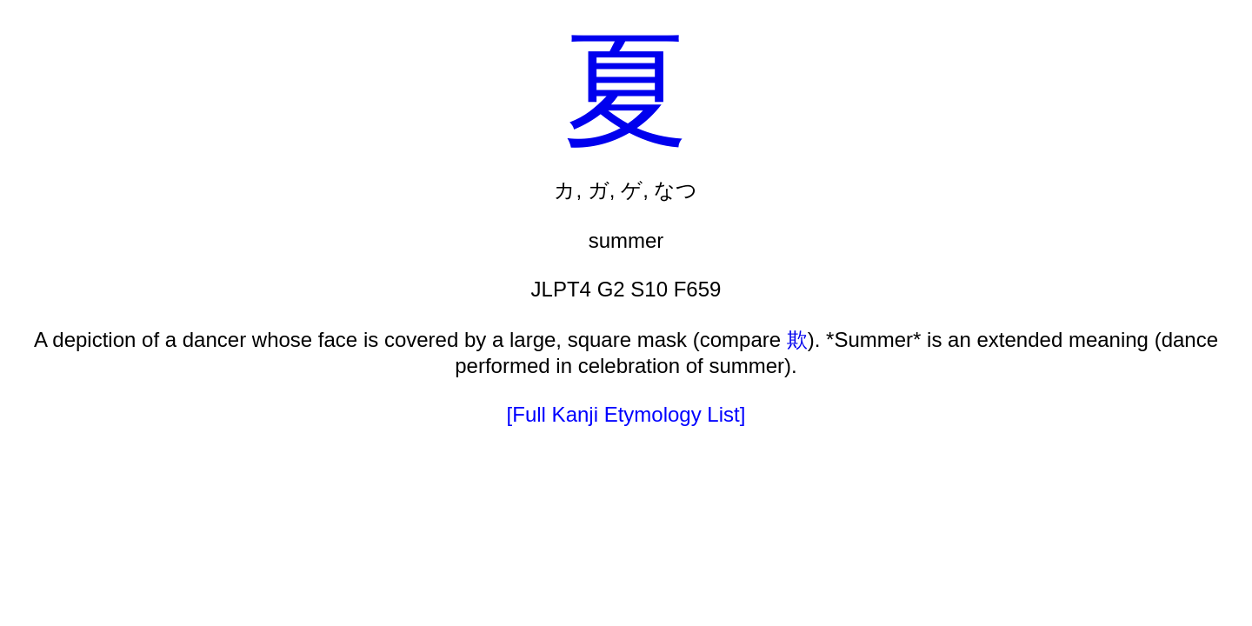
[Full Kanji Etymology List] (626, 414)
